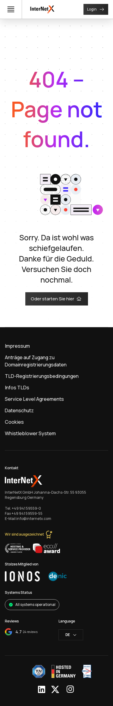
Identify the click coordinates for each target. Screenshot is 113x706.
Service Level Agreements (34, 399)
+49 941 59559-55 (26, 513)
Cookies (14, 422)
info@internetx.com (33, 518)
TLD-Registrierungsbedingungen (42, 376)
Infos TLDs (17, 387)
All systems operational (32, 604)
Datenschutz (19, 410)
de (70, 634)
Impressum (17, 346)
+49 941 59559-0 (26, 508)
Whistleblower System (30, 433)
